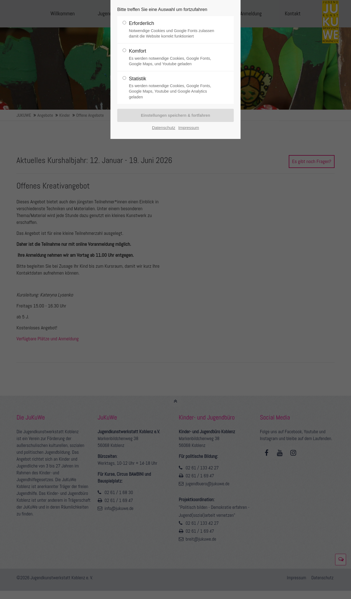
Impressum (188, 127)
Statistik (173, 88)
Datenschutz (163, 127)
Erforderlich (173, 30)
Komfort (173, 57)
